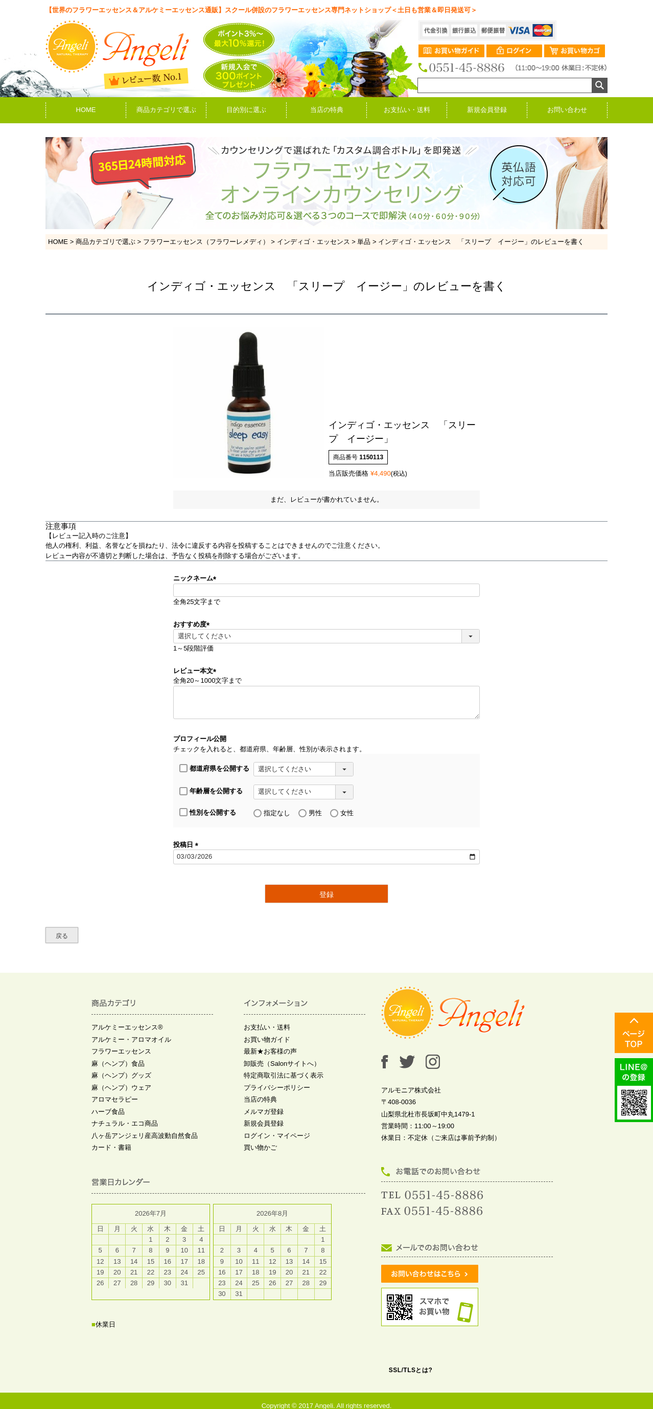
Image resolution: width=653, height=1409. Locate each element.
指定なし (271, 813)
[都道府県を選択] (303, 769)
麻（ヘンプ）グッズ (121, 1075)
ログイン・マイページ (277, 1135)
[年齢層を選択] (303, 792)
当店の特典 (326, 110)
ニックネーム (196, 578)
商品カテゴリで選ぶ (166, 110)
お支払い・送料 (407, 110)
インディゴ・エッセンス (313, 241)
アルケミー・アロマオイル (131, 1039)
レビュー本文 (196, 671)
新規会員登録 (487, 110)
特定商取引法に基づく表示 (283, 1075)
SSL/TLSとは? (411, 1370)
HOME (86, 110)
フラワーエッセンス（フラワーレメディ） (206, 241)
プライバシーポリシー (277, 1087)
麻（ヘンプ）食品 (118, 1063)
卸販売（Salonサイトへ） (282, 1063)
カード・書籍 (111, 1147)
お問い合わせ (567, 110)
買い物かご (260, 1147)
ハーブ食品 (108, 1111)
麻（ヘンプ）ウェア (121, 1087)
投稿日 (187, 844)
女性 (342, 813)
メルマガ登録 (264, 1111)
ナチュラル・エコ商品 (124, 1123)
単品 (363, 241)
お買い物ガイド (267, 1039)
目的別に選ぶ (246, 110)
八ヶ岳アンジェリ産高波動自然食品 (144, 1135)
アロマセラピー (114, 1099)
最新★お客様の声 (270, 1051)
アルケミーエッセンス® (127, 1027)
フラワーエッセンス (121, 1051)
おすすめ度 (193, 624)
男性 (310, 813)
